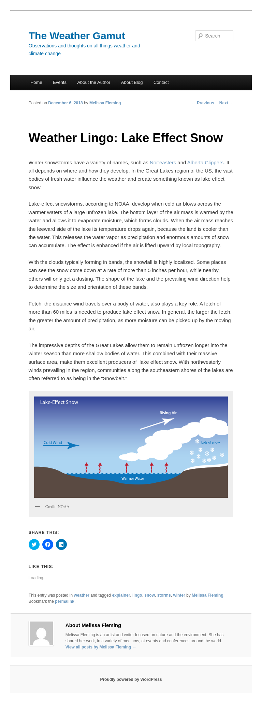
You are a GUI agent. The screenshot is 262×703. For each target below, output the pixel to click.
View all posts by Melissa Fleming (101, 647)
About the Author (93, 82)
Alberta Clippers (205, 162)
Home (36, 82)
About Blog (132, 82)
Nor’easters (163, 162)
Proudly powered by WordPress (131, 679)
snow (149, 595)
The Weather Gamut (77, 35)
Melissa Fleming (105, 103)
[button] (131, 447)
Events (60, 82)
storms (164, 595)
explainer (121, 595)
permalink (64, 601)
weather (81, 595)
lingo (137, 595)
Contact (161, 82)
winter (179, 595)
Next (226, 103)
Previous (203, 103)
